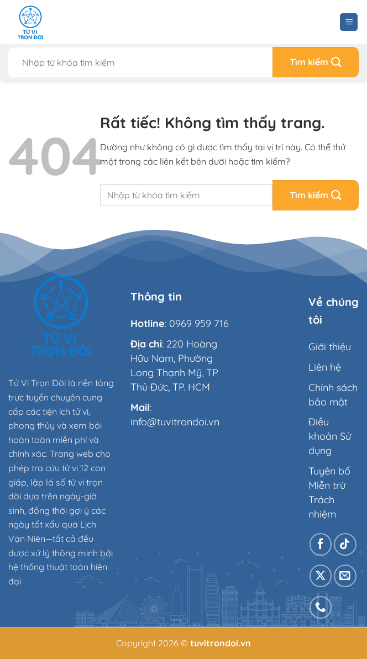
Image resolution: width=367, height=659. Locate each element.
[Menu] (349, 22)
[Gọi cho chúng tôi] (321, 607)
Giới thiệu (329, 346)
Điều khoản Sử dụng (329, 436)
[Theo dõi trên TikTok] (345, 544)
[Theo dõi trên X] (321, 576)
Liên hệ (324, 367)
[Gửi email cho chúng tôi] (345, 576)
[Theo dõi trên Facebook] (321, 544)
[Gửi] (315, 62)
